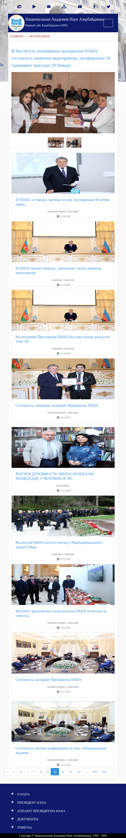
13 (78, 771)
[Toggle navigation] (108, 23)
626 (95, 771)
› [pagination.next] (112, 771)
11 (62, 771)
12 (70, 771)
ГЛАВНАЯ (16, 36)
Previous (15, 103)
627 (104, 771)
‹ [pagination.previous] (7, 771)
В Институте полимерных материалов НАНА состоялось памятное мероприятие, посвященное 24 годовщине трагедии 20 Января (61, 58)
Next (111, 103)
